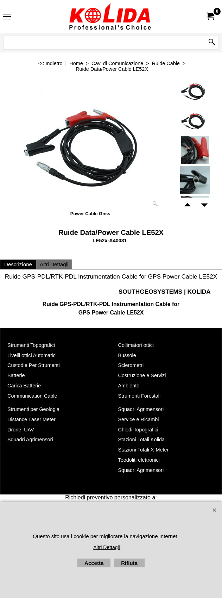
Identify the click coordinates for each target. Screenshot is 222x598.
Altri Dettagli (54, 264)
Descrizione (18, 264)
